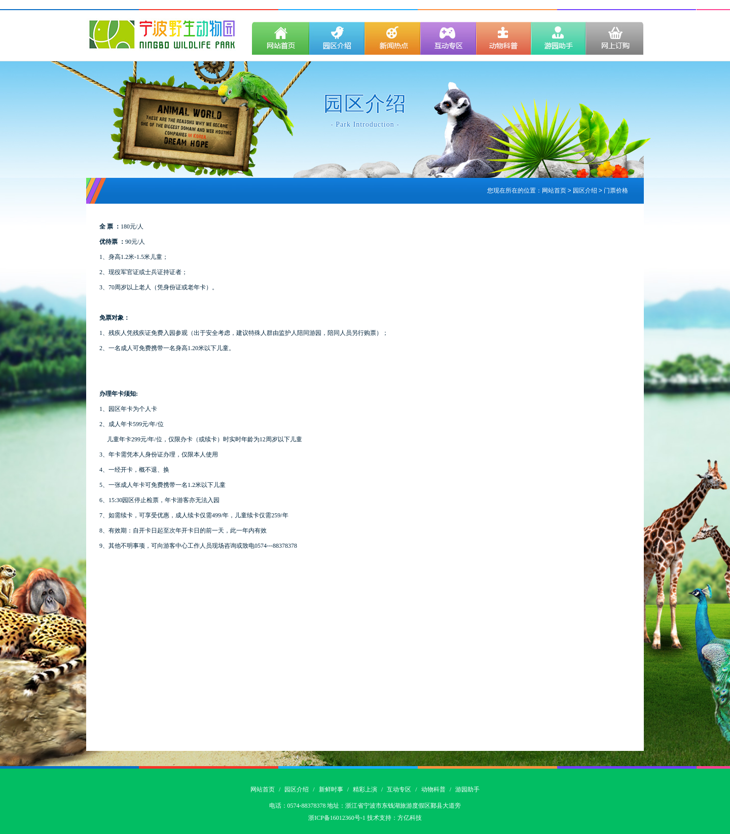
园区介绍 (296, 789)
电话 (275, 805)
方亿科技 (409, 817)
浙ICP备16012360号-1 (337, 817)
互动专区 (399, 789)
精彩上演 (365, 789)
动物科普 (433, 789)
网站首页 (554, 191)
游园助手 (467, 789)
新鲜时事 (331, 789)
